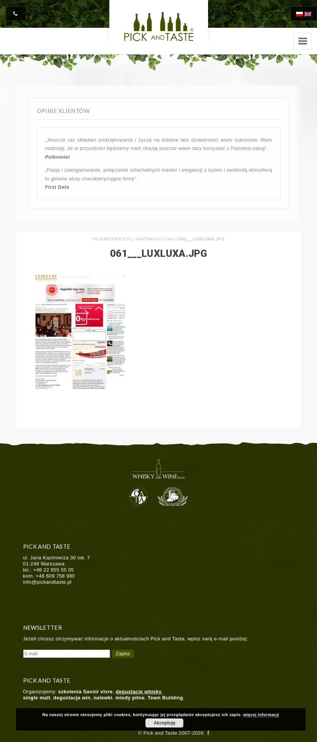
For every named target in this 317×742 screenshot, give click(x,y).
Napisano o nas (155, 239)
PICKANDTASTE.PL (112, 239)
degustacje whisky (139, 691)
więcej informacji (261, 714)
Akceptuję (164, 723)
